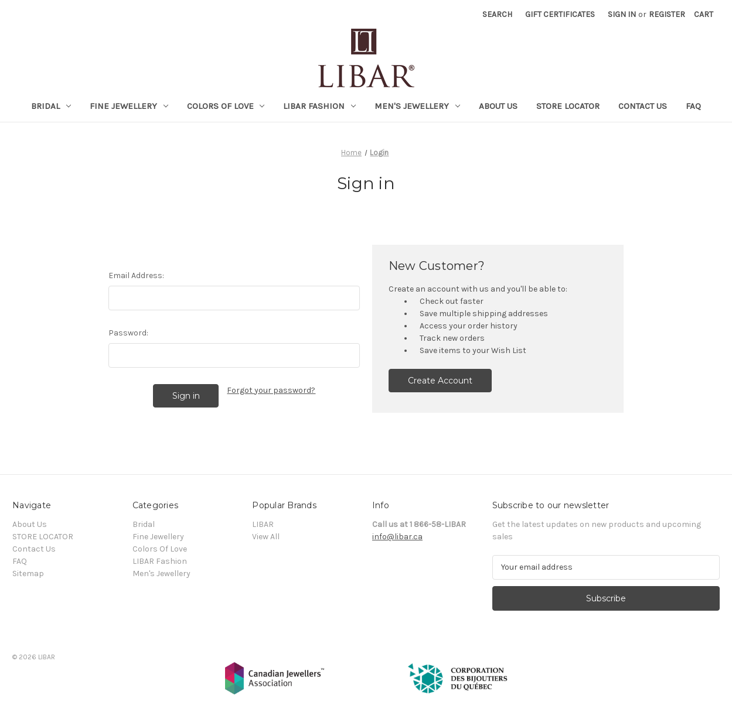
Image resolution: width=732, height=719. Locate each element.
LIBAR (263, 524)
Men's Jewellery (417, 106)
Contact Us (642, 106)
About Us (498, 106)
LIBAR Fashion (319, 106)
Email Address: (136, 275)
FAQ (693, 106)
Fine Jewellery (129, 106)
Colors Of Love (226, 106)
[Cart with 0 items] (703, 14)
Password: (128, 333)
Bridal (51, 106)
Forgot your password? (271, 390)
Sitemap (28, 573)
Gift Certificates (560, 14)
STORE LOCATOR (568, 106)
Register (667, 14)
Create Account (440, 380)
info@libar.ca (397, 537)
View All (266, 537)
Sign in (622, 14)
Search (497, 14)
